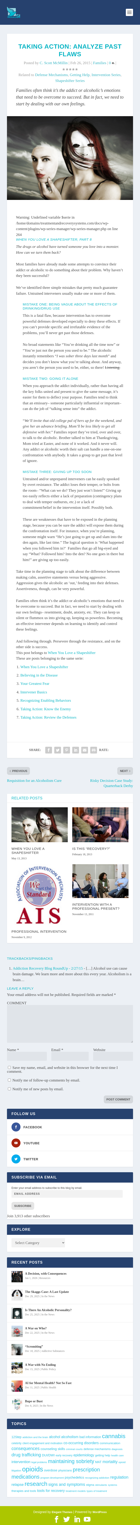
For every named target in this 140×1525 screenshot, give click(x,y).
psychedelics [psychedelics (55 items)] (74, 1477)
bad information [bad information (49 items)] (90, 1437)
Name (13, 1050)
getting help (80, 75)
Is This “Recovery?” (91, 849)
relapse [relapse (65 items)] (17, 1484)
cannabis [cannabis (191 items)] (113, 1436)
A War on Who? (36, 1328)
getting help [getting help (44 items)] (102, 1455)
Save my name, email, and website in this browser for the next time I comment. (62, 1070)
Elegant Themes (62, 1512)
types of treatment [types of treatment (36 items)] (97, 1491)
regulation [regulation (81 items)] (119, 1477)
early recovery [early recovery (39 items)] (64, 1455)
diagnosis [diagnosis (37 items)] (117, 1449)
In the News (47, 1296)
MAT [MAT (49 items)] (98, 1462)
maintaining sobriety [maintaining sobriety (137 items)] (71, 1461)
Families (99, 63)
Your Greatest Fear (35, 683)
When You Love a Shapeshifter (71, 653)
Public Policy (48, 1369)
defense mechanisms (51, 75)
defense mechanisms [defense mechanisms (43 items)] (97, 1449)
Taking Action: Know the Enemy (45, 709)
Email (57, 1050)
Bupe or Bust (34, 1401)
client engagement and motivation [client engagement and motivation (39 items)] (43, 1443)
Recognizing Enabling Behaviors (45, 700)
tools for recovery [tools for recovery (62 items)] (51, 1491)
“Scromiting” (34, 1346)
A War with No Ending (40, 1365)
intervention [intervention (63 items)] (20, 1462)
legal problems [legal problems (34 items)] (39, 1462)
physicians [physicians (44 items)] (65, 1470)
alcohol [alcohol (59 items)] (54, 1437)
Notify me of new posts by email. (37, 1089)
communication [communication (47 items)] (110, 1443)
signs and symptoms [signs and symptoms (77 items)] (66, 1484)
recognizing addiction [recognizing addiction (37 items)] (97, 1477)
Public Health (48, 1387)
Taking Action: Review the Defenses (48, 717)
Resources (44, 1278)
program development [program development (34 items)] (52, 1477)
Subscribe (23, 1206)
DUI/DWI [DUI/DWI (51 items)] (48, 1455)
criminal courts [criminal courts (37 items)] (74, 1449)
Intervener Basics (33, 692)
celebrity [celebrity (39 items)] (16, 1443)
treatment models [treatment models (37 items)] (76, 1491)
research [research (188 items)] (36, 1483)
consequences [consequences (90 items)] (25, 1448)
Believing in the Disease (39, 675)
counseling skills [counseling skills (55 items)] (53, 1449)
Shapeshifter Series (70, 81)
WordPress (100, 1512)
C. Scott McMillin (54, 63)
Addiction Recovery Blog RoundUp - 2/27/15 (48, 968)
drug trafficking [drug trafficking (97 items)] (26, 1454)
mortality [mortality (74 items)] (109, 1461)
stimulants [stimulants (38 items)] (101, 1484)
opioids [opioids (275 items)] (32, 1469)
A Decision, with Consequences (45, 1273)
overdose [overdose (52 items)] (50, 1470)
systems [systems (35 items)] (112, 1485)
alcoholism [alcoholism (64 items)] (70, 1437)
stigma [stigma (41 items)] (90, 1485)
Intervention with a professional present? (96, 906)
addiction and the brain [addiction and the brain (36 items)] (35, 1437)
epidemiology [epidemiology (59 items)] (83, 1455)
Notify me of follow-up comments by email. (46, 1080)
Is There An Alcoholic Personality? (48, 1310)
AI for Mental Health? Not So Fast (48, 1383)
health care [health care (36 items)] (117, 1455)
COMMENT (17, 1003)
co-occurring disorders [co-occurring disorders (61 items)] (81, 1443)
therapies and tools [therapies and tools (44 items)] (23, 1491)
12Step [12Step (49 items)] (16, 1437)
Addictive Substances (53, 1351)
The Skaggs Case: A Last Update (47, 1292)
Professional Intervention (38, 931)
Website (99, 1050)
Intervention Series (106, 75)
